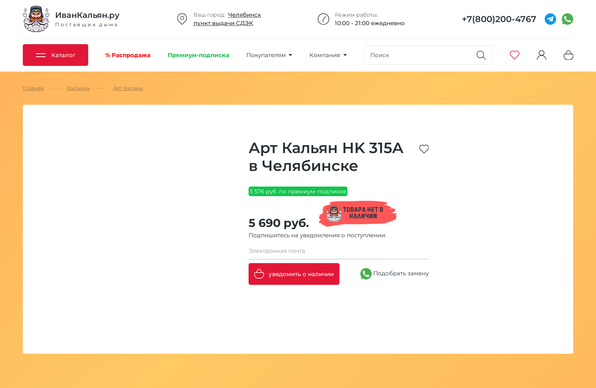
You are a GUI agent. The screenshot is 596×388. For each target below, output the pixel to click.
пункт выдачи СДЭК (223, 23)
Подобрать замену (394, 273)
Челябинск (244, 14)
